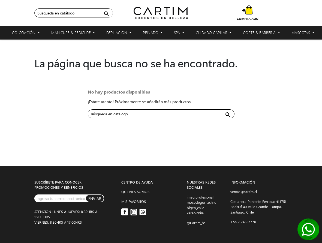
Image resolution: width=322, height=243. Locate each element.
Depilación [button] (119, 33)
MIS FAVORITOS (133, 201)
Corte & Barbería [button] (261, 33)
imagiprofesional (200, 197)
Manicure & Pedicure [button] (73, 33)
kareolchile (195, 213)
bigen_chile (195, 207)
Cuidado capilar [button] (214, 33)
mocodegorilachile (201, 202)
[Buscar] (73, 12)
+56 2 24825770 (243, 221)
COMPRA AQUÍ (248, 18)
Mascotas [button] (303, 33)
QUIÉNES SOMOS (135, 191)
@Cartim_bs (196, 222)
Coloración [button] (26, 33)
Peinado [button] (153, 33)
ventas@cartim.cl (243, 191)
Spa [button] (179, 33)
